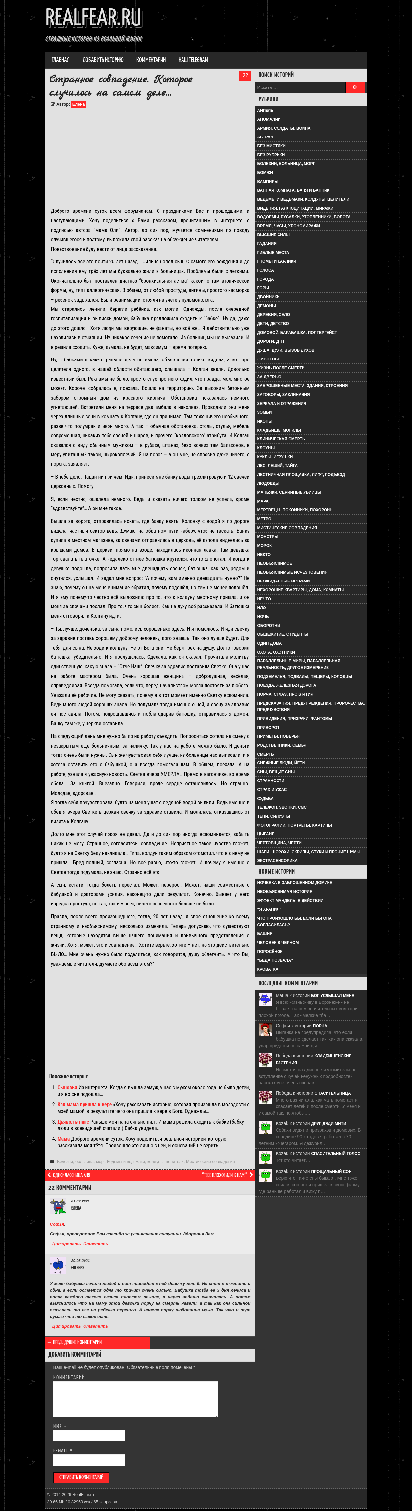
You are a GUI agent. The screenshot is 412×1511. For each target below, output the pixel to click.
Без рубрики (271, 155)
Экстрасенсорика (277, 860)
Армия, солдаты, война (284, 128)
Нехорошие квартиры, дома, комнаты (300, 590)
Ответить (95, 1243)
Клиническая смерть (281, 439)
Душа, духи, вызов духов (286, 350)
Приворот (268, 727)
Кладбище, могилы (279, 430)
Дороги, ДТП (270, 341)
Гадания (267, 243)
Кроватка (268, 969)
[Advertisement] (150, 157)
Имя (60, 1426)
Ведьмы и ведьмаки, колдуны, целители (145, 1161)
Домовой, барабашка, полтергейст (297, 332)
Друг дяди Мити (328, 1123)
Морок (264, 545)
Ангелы (266, 110)
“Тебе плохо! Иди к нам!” (228, 1175)
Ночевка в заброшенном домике (294, 882)
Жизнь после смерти (281, 368)
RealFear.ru (93, 18)
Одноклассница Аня (68, 1175)
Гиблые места (273, 252)
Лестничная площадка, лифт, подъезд (301, 474)
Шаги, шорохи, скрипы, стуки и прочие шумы (309, 852)
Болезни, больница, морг (81, 1161)
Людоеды (268, 483)
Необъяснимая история (285, 891)
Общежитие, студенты (282, 634)
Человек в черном (278, 942)
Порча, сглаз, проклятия (285, 694)
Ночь (263, 616)
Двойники (268, 297)
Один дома (269, 643)
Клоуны (266, 448)
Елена (78, 104)
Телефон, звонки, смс (282, 807)
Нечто (264, 599)
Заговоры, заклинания (283, 394)
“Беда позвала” (275, 960)
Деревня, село (273, 314)
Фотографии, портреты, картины (294, 825)
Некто (264, 554)
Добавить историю (103, 60)
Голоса (265, 270)
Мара (263, 501)
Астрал (265, 137)
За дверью (269, 377)
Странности (270, 781)
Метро (264, 519)
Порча (320, 1026)
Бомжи (265, 172)
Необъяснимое (274, 563)
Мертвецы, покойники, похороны (295, 510)
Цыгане (266, 834)
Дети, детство (273, 323)
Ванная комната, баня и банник (293, 190)
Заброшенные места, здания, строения (302, 386)
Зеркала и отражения (281, 403)
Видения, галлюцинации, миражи (295, 208)
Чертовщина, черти (279, 843)
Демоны (266, 306)
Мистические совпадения (210, 1161)
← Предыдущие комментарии (74, 1342)
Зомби (264, 412)
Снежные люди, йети (281, 763)
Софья (57, 1224)
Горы (263, 288)
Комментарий (69, 1377)
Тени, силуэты (273, 816)
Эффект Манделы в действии (290, 900)
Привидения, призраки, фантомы (294, 718)
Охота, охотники (276, 652)
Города (265, 279)
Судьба (265, 798)
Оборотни (268, 625)
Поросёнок (270, 951)
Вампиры (268, 181)
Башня (265, 933)
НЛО (261, 608)
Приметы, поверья (278, 736)
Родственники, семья (282, 745)
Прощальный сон (331, 1171)
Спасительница (333, 1093)
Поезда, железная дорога (286, 685)
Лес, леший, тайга (277, 465)
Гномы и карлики (276, 261)
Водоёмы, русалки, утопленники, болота (304, 217)
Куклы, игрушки (275, 457)
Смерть (265, 754)
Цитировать (66, 1243)
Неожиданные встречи (283, 581)
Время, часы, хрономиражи (288, 226)
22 (245, 76)
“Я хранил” (269, 909)
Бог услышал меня (332, 995)
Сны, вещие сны (276, 772)
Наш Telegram (193, 60)
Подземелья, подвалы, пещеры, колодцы (304, 676)
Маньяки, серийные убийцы (289, 492)
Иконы (265, 421)
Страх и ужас (272, 789)
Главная (61, 60)
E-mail (63, 1451)
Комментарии (151, 60)
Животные (269, 359)
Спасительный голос (335, 1154)
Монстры (267, 536)
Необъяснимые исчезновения (292, 572)
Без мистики (271, 146)
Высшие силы (273, 235)
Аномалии (269, 119)
